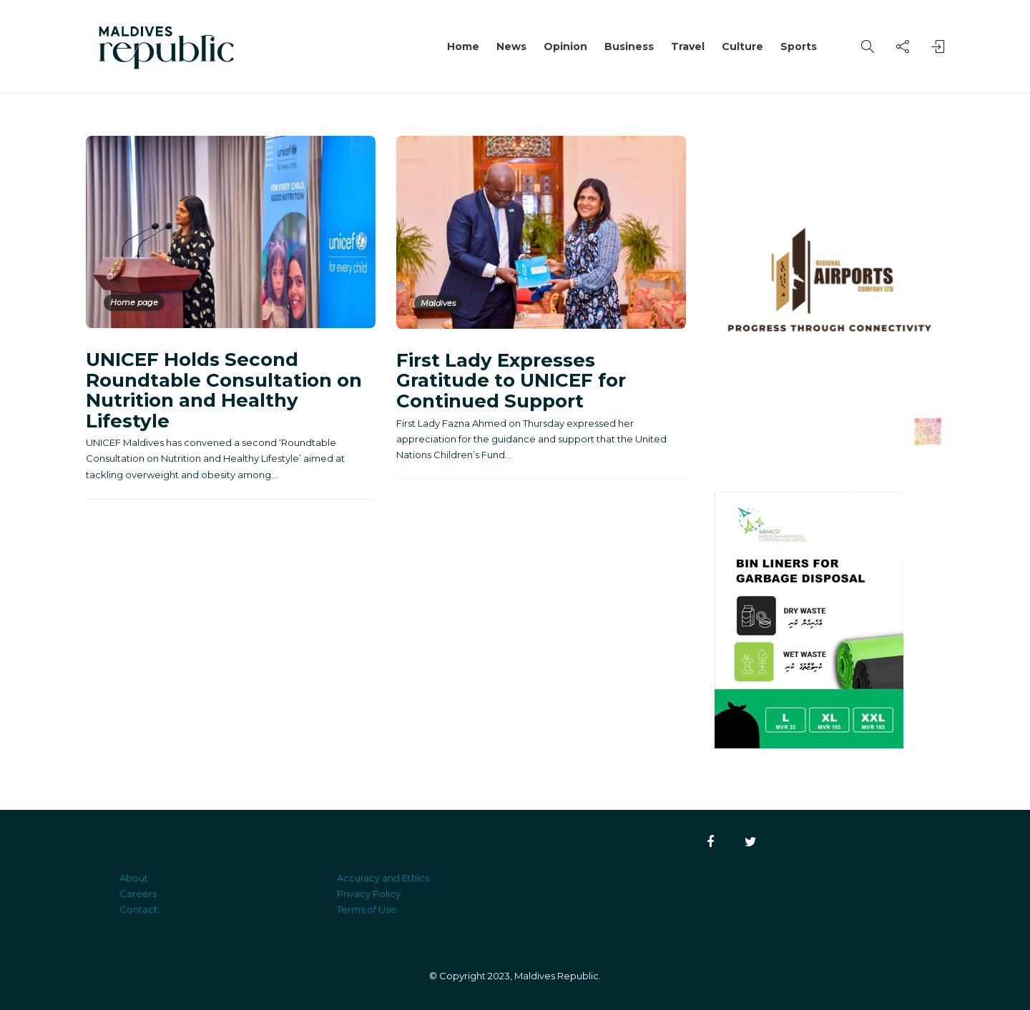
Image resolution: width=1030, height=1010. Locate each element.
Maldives (438, 303)
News (511, 46)
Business (629, 46)
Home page (134, 302)
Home (463, 46)
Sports (798, 46)
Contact (138, 909)
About (133, 877)
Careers (138, 893)
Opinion (565, 46)
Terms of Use (366, 909)
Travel (688, 46)
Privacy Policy (369, 893)
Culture (742, 46)
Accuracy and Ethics (383, 877)
